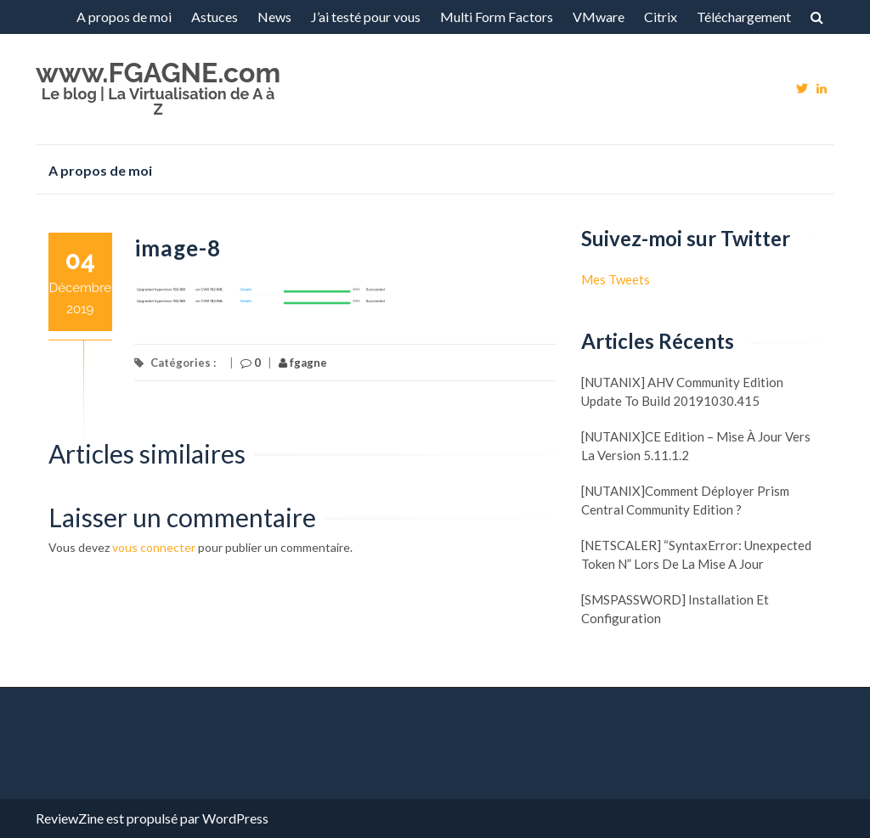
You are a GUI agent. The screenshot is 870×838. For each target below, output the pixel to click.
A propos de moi (124, 16)
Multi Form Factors (496, 16)
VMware (598, 16)
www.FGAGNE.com (158, 72)
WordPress (235, 818)
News (274, 16)
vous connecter (153, 547)
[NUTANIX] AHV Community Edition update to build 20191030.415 (682, 391)
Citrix (660, 16)
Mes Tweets (615, 279)
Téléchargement (744, 16)
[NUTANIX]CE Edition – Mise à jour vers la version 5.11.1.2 (696, 446)
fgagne (303, 362)
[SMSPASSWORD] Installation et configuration (675, 609)
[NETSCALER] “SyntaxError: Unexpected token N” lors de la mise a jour (696, 554)
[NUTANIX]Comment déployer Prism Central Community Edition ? (685, 500)
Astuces (214, 16)
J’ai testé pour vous (366, 16)
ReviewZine (70, 818)
